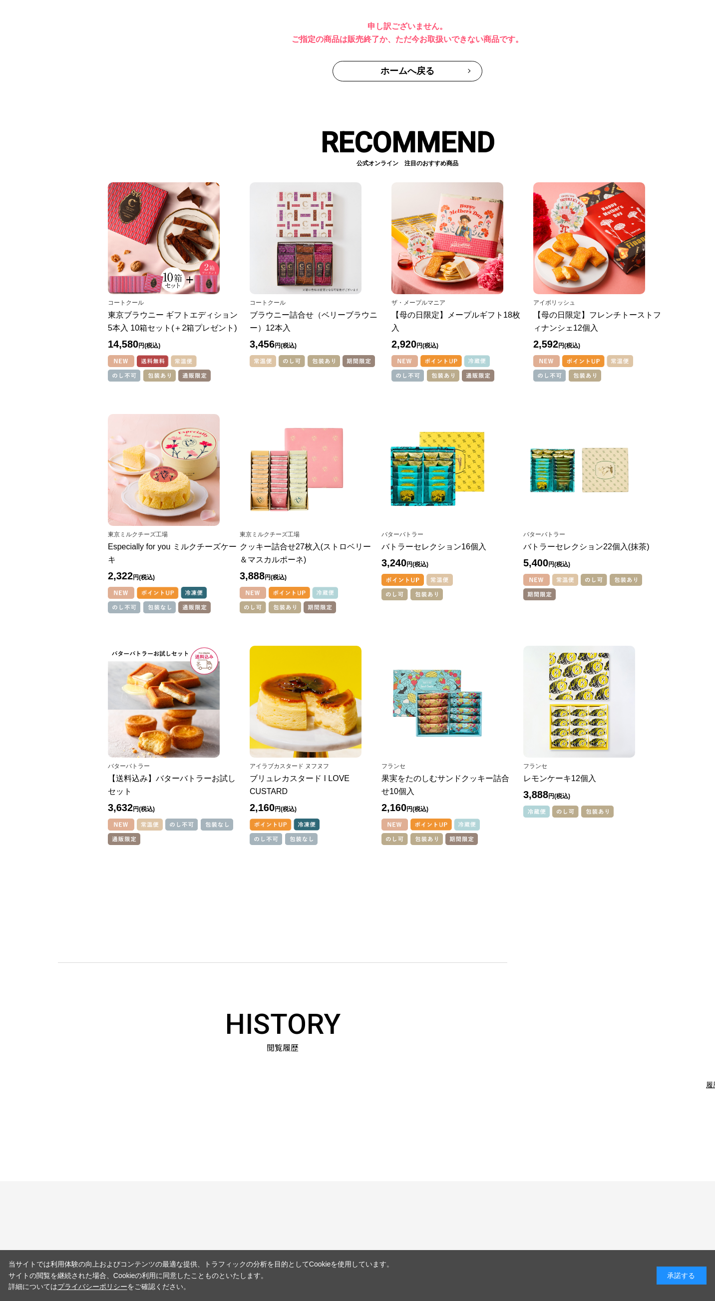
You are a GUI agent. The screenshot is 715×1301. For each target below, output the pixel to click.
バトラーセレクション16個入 (433, 546)
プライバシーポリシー (92, 1287)
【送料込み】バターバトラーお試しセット (172, 785)
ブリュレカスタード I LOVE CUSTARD (300, 785)
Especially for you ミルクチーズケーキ (172, 553)
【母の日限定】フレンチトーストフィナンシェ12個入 (597, 321)
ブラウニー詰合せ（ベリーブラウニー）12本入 (313, 321)
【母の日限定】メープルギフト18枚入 (455, 321)
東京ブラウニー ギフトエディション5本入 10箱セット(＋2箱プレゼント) (173, 321)
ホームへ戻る (407, 71)
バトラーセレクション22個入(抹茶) (586, 546)
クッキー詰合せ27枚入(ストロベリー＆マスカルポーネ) (305, 553)
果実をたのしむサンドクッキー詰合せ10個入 (445, 785)
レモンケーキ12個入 (559, 778)
